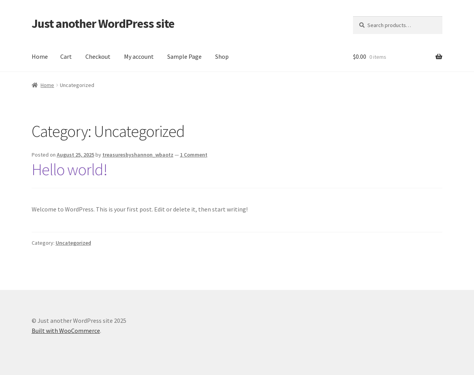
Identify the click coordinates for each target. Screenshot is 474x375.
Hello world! (69, 169)
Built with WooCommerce (66, 330)
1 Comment (193, 154)
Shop (222, 56)
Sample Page (184, 56)
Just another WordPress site (103, 23)
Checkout (97, 56)
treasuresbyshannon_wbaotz (137, 154)
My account (139, 56)
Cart (66, 56)
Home (40, 56)
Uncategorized (73, 242)
